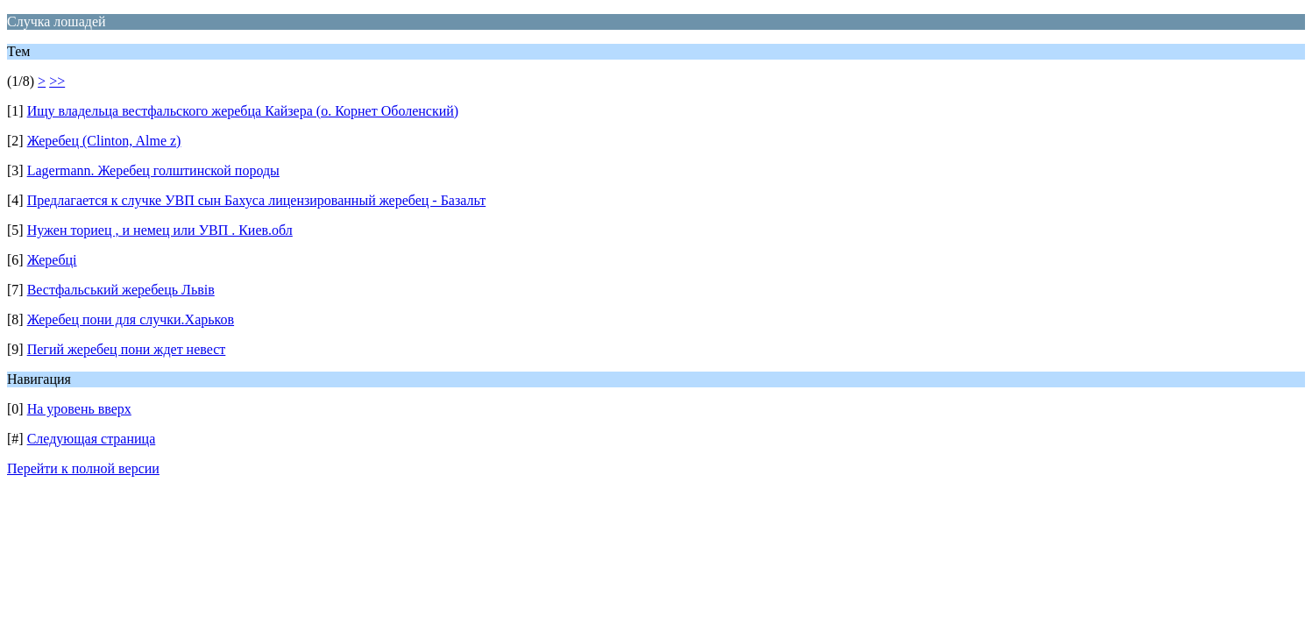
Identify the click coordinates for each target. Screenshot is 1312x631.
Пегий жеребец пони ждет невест (126, 349)
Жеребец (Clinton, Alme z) (104, 140)
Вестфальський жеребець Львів (121, 289)
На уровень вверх (79, 408)
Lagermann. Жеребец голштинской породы (153, 170)
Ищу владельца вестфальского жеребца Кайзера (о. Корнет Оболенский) (242, 110)
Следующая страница (91, 438)
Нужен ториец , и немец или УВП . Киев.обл (160, 230)
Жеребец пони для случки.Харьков (130, 319)
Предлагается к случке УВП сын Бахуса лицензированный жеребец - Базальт (256, 200)
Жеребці (52, 259)
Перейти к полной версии (83, 468)
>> (57, 81)
